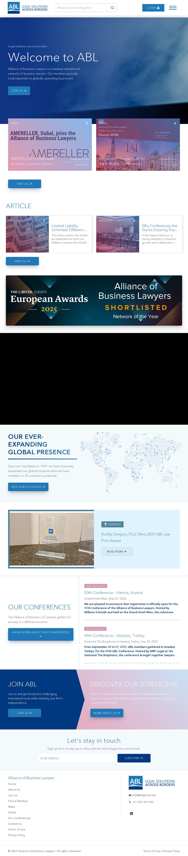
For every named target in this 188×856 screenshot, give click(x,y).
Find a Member (18, 801)
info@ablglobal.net (142, 795)
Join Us (13, 795)
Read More (117, 551)
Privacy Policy (16, 835)
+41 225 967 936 (141, 802)
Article (12, 812)
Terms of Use (16, 829)
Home (12, 784)
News (11, 807)
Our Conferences (19, 818)
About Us (14, 789)
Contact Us (15, 824)
